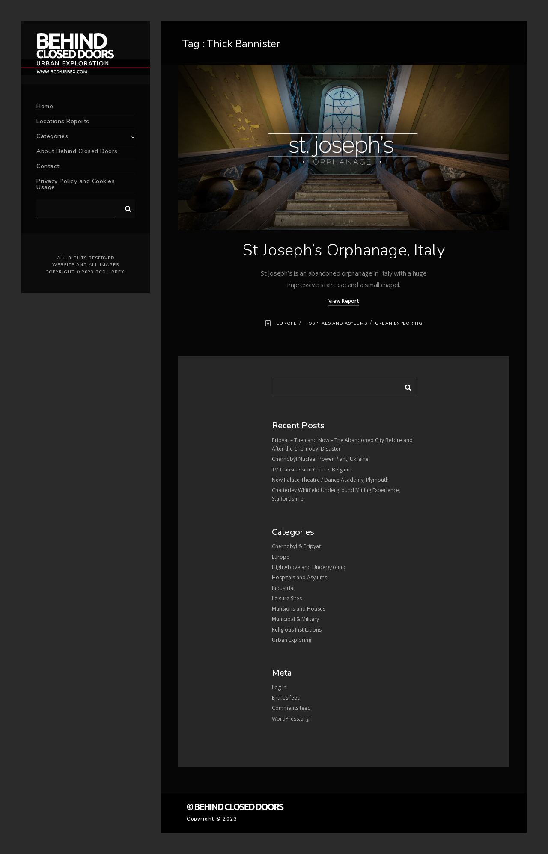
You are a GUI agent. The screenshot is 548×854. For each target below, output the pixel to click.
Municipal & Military (295, 619)
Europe (287, 323)
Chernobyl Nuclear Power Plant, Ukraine (320, 459)
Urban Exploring (399, 323)
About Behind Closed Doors (77, 151)
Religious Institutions (297, 629)
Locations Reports (62, 121)
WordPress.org (290, 718)
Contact (48, 166)
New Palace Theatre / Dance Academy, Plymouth (330, 479)
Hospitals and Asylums (335, 323)
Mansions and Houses (298, 608)
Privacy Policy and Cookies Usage (75, 184)
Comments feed (291, 708)
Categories (52, 136)
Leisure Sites (287, 598)
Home (44, 106)
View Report (343, 301)
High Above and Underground (308, 567)
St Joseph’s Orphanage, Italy (344, 250)
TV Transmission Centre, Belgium (311, 469)
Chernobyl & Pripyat (296, 546)
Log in (279, 687)
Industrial (283, 588)
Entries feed (286, 697)
